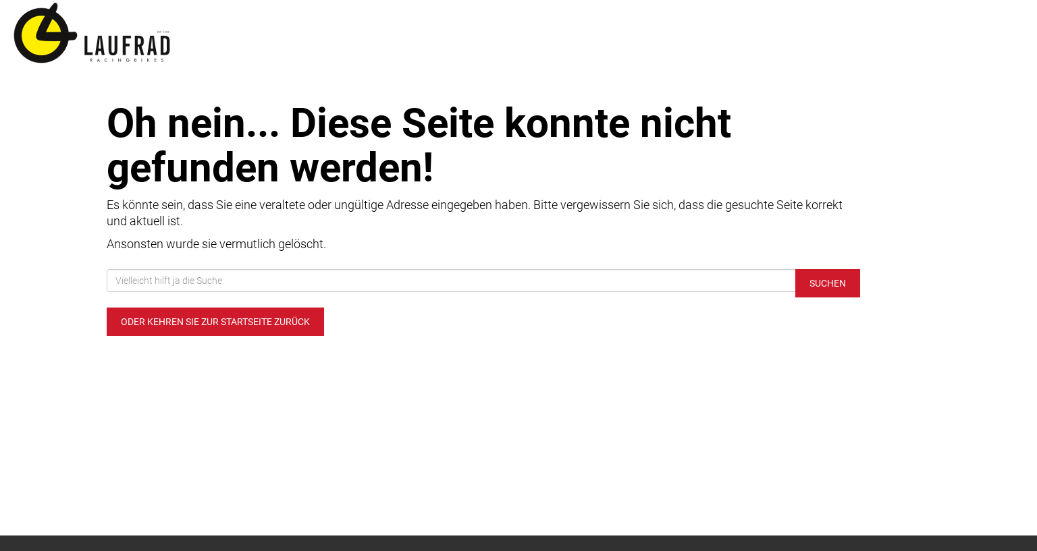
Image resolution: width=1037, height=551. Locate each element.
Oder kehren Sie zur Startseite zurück (215, 321)
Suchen (827, 283)
